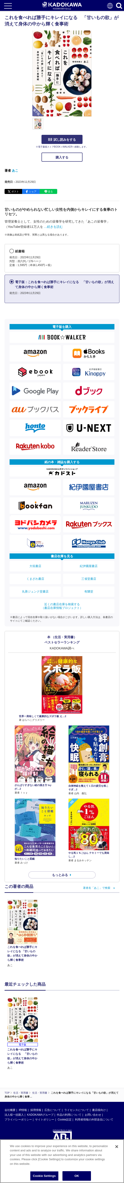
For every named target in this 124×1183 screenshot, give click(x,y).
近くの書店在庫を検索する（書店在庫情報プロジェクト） (62, 606)
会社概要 (10, 1110)
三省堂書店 (88, 578)
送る (50, 191)
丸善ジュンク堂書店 (35, 591)
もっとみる (60, 875)
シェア (32, 191)
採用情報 (35, 1110)
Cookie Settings (44, 1176)
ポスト (15, 191)
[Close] (117, 1147)
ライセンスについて (76, 1110)
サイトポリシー (44, 1119)
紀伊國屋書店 (89, 566)
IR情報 (23, 1110)
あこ (15, 170)
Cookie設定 (65, 1119)
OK (77, 1176)
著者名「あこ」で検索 (96, 887)
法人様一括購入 (14, 1114)
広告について (52, 1110)
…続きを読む (53, 227)
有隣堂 (88, 591)
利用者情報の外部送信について (94, 1119)
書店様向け (99, 1110)
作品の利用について (69, 1114)
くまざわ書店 (35, 578)
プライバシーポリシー (18, 1119)
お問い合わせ (93, 1114)
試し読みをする (62, 139)
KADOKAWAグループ (40, 1114)
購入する (62, 157)
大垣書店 (35, 566)
